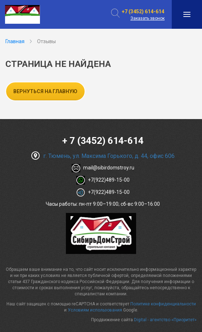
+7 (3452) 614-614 (143, 11)
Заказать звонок (147, 18)
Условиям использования (95, 310)
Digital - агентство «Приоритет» (165, 319)
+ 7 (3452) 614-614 (103, 140)
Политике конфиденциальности (163, 303)
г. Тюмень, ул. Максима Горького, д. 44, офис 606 (103, 156)
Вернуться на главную (45, 91)
